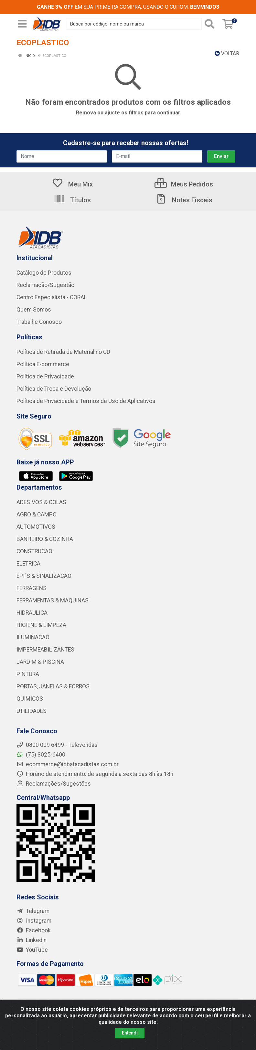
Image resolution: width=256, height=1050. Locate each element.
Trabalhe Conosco (39, 322)
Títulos (72, 200)
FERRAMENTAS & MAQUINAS (52, 600)
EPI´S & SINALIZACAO (43, 576)
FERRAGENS (31, 588)
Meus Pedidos (184, 184)
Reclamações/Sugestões (53, 783)
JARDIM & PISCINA (40, 662)
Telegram (32, 911)
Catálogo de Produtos (43, 273)
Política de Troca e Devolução (53, 389)
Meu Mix (72, 184)
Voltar (227, 53)
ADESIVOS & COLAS (41, 502)
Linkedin (31, 940)
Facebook (33, 930)
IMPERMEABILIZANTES (45, 649)
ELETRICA (28, 563)
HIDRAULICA (32, 613)
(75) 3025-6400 (40, 754)
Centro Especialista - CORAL (51, 297)
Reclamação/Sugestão (45, 285)
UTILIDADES (31, 711)
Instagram (33, 920)
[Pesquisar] (211, 24)
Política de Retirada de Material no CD (63, 352)
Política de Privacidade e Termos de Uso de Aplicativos (85, 401)
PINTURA (27, 674)
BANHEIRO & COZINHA (44, 539)
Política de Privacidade (45, 376)
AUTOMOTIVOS (35, 527)
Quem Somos (33, 309)
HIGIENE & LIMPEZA (41, 625)
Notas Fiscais (183, 200)
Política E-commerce (42, 364)
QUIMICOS (29, 698)
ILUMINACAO (32, 637)
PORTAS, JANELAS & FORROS (53, 686)
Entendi (130, 1032)
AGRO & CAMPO (36, 514)
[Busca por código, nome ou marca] (134, 24)
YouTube (32, 950)
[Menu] (22, 24)
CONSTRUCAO (34, 551)
